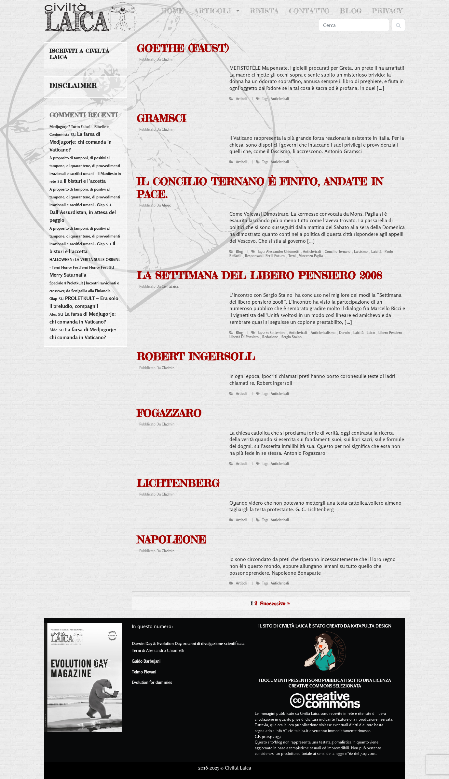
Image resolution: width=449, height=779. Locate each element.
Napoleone (171, 539)
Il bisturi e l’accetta (85, 181)
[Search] (354, 25)
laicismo (361, 251)
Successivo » (275, 603)
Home (174, 10)
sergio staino (291, 337)
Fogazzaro (169, 413)
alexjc (166, 205)
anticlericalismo (323, 332)
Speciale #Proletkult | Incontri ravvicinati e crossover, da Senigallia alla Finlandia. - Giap (84, 291)
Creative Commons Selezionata (325, 685)
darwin (344, 332)
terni (292, 255)
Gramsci (161, 118)
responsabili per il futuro (265, 255)
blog (239, 251)
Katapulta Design (371, 625)
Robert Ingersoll (196, 356)
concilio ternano (337, 251)
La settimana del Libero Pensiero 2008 (259, 275)
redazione (270, 337)
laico (371, 332)
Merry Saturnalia (67, 274)
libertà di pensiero (244, 337)
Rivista (264, 11)
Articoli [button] (214, 11)
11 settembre (275, 332)
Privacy (387, 11)
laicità (376, 251)
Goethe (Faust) (182, 48)
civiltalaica (170, 286)
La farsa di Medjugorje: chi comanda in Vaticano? (80, 142)
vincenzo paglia (311, 255)
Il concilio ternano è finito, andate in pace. (260, 187)
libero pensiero (390, 332)
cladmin (168, 59)
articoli (241, 98)
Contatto (309, 11)
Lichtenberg (178, 483)
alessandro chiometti (282, 251)
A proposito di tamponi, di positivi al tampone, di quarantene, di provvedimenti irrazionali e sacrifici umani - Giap (84, 197)
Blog (351, 11)
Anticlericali (280, 98)
